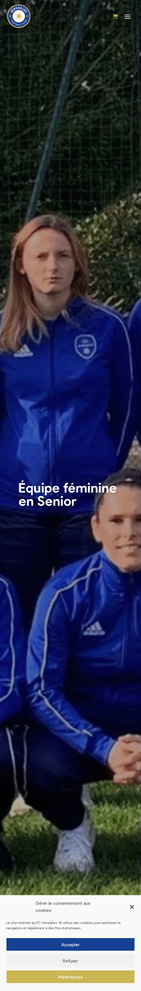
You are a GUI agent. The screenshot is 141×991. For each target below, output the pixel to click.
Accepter (70, 944)
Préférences (70, 977)
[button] (132, 907)
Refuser (70, 960)
